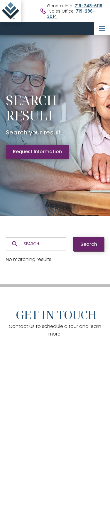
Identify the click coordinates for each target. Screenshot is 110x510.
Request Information (37, 151)
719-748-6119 (88, 6)
